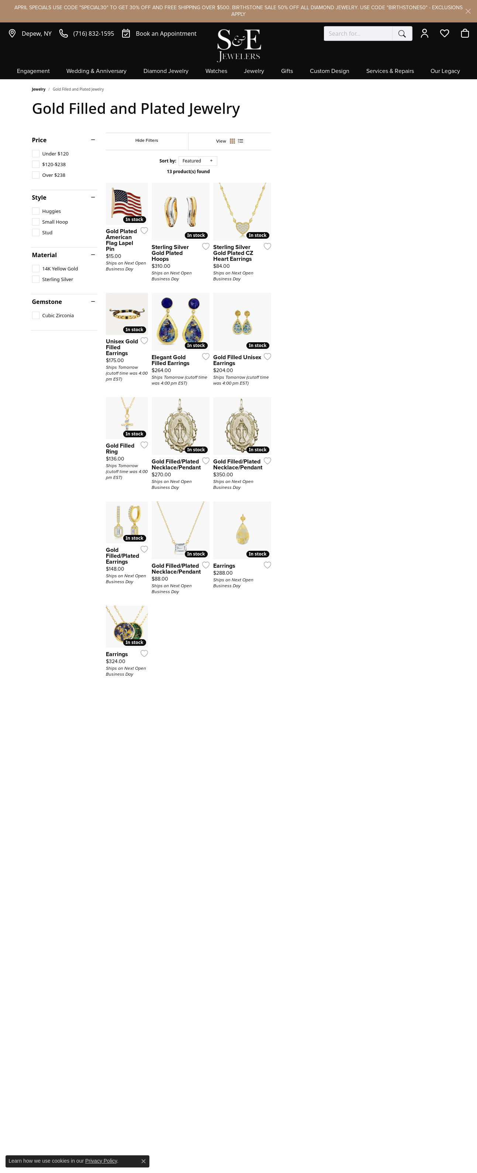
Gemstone (47, 302)
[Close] (468, 11)
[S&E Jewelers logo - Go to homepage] (239, 45)
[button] (426, 33)
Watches (216, 71)
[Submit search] (402, 34)
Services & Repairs (390, 71)
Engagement (33, 71)
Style (39, 197)
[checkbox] (50, 153)
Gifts (287, 71)
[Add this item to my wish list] (211, 299)
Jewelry (254, 71)
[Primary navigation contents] (238, 73)
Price (39, 140)
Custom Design (329, 71)
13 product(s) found (275, 171)
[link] (29, 33)
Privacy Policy (101, 1161)
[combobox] (358, 34)
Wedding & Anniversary (96, 71)
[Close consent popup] (143, 1161)
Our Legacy (445, 71)
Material (44, 255)
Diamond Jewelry (166, 71)
